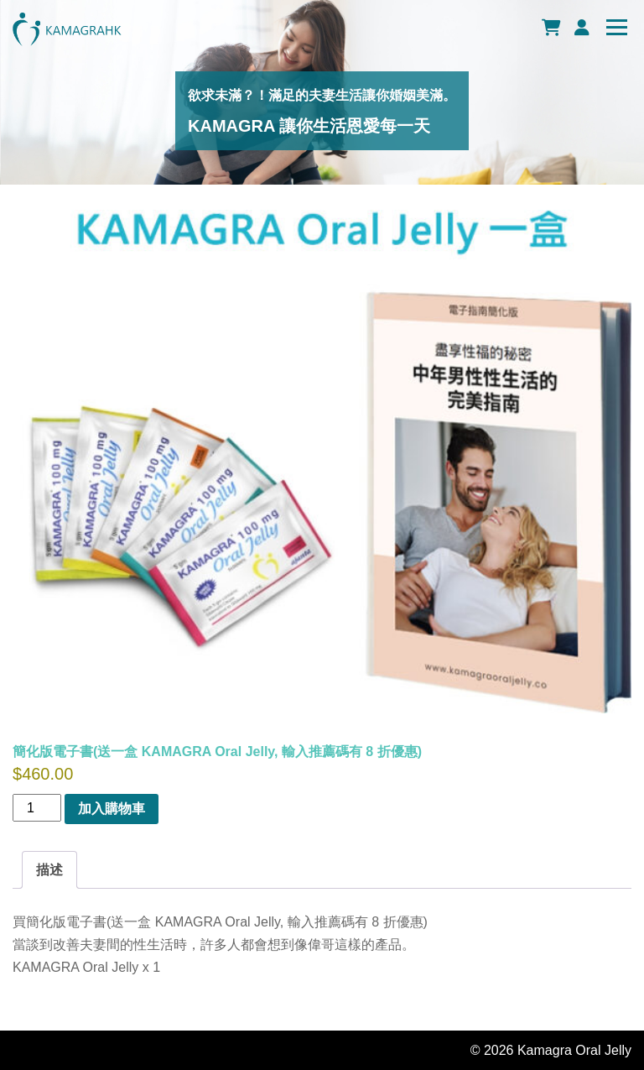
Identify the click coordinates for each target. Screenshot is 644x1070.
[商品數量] (37, 808)
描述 (49, 870)
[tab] (49, 870)
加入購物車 (111, 808)
